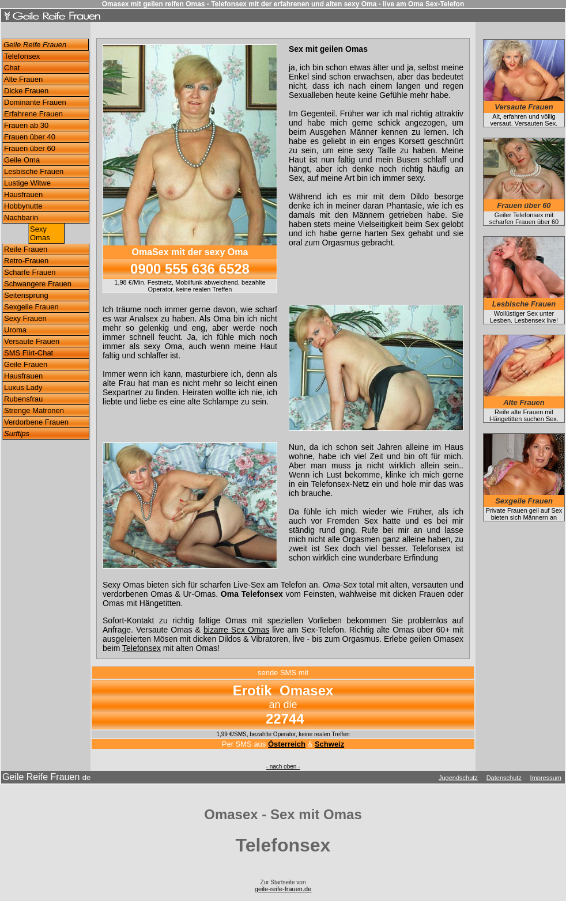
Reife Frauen (25, 249)
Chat (12, 67)
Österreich (286, 744)
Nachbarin (21, 217)
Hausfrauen (23, 194)
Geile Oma (22, 160)
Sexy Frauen (25, 318)
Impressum (545, 777)
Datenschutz (504, 777)
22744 (285, 718)
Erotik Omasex (283, 690)
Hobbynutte (23, 206)
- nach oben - (283, 766)
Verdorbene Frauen (36, 422)
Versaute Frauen (31, 341)
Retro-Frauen (26, 260)
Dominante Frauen (35, 102)
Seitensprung (26, 295)
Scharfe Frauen (30, 272)
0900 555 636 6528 (190, 269)
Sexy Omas (40, 233)
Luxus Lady (23, 387)
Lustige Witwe (27, 183)
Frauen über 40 (29, 136)
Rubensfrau (23, 399)
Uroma (15, 329)
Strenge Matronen (34, 410)
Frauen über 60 (29, 148)
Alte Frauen (23, 79)
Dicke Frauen (26, 90)
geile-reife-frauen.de (283, 888)
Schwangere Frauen (37, 283)
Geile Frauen (25, 364)
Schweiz (329, 744)
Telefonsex (22, 56)
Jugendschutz (458, 777)
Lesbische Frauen (33, 171)
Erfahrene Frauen (33, 113)
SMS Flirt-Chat (28, 353)
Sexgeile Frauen (31, 306)
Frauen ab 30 (26, 125)
